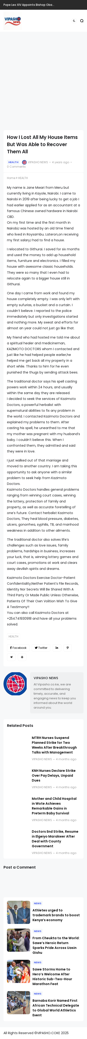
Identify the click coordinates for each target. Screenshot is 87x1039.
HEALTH (13, 162)
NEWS (37, 903)
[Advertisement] (43, 81)
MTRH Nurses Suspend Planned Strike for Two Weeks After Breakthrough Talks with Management (54, 745)
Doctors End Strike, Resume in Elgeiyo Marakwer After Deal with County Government (55, 838)
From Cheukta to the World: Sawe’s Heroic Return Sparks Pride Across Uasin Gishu (56, 945)
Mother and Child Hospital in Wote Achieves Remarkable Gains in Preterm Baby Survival (54, 806)
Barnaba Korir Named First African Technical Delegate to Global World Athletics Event (55, 1007)
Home (11, 178)
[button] (74, 20)
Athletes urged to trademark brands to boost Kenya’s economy (56, 915)
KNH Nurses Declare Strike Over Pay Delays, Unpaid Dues (54, 775)
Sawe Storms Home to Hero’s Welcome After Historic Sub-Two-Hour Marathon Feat (52, 976)
